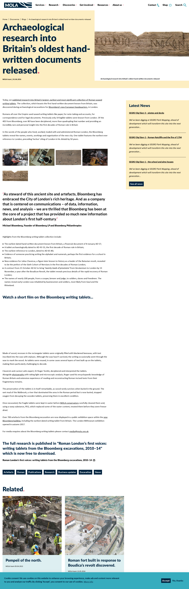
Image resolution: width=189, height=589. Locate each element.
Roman (20, 472)
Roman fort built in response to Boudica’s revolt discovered (94, 563)
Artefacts (8, 472)
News (98, 472)
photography (18, 375)
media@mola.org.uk (78, 431)
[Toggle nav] (3, 5)
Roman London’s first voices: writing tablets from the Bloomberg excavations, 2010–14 (47, 460)
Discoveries (69, 5)
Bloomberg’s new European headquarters (68, 107)
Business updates (67, 472)
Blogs (24, 19)
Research (53, 5)
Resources (103, 5)
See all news (136, 184)
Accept (166, 580)
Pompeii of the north (23, 560)
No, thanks (177, 580)
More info (88, 582)
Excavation (85, 472)
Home (5, 19)
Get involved (86, 5)
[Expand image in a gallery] (15, 157)
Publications (34, 472)
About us (117, 5)
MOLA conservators (69, 403)
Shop (167, 5)
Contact (153, 5)
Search (180, 5)
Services (39, 5)
